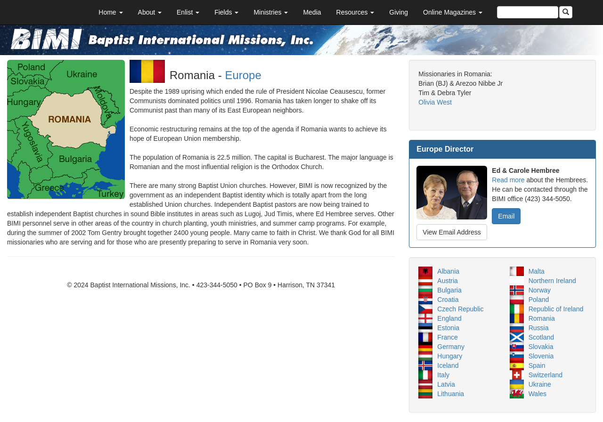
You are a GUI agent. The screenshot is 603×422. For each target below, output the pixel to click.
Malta (537, 271)
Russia (539, 328)
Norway (540, 290)
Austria (447, 280)
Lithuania (450, 394)
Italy (443, 375)
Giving (398, 12)
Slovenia (541, 356)
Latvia (446, 384)
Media (312, 12)
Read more (508, 180)
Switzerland (545, 375)
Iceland (447, 365)
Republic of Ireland (556, 309)
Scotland (541, 337)
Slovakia (541, 346)
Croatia (447, 299)
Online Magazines (452, 12)
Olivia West (435, 102)
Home (110, 12)
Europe (243, 75)
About (150, 12)
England (449, 318)
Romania (542, 318)
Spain (537, 365)
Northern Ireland (552, 280)
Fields (226, 12)
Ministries (270, 12)
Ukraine (540, 384)
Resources (355, 12)
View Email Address (452, 232)
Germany (450, 346)
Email (506, 216)
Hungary (449, 356)
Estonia (448, 328)
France (447, 337)
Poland (539, 299)
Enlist (188, 12)
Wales (537, 394)
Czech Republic (460, 309)
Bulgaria (449, 290)
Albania (448, 271)
